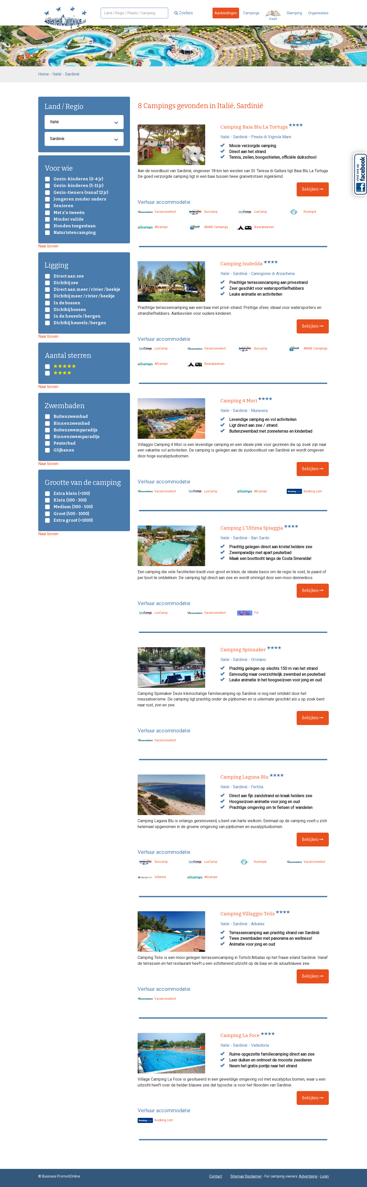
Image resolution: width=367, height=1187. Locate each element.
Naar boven (48, 246)
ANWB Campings (207, 227)
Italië (57, 74)
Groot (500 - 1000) (71, 513)
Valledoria (260, 1045)
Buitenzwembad (71, 416)
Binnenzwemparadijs (77, 436)
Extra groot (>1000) (73, 520)
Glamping (294, 13)
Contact (215, 1176)
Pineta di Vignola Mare (271, 136)
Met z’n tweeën (69, 212)
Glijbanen (64, 450)
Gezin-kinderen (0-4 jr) (78, 179)
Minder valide (69, 219)
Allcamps (153, 227)
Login (324, 1176)
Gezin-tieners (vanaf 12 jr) (81, 192)
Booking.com (304, 491)
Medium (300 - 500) (73, 507)
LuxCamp (252, 212)
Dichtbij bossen (70, 309)
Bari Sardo (260, 537)
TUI (247, 613)
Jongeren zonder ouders (80, 199)
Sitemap (237, 1176)
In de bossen (67, 303)
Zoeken (183, 12)
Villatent (152, 877)
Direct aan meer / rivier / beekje (87, 289)
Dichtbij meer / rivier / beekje (84, 296)
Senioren (64, 206)
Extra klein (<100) (72, 493)
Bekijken (312, 189)
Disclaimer (253, 1176)
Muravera (259, 410)
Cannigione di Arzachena (273, 273)
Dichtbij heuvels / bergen (80, 323)
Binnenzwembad (72, 423)
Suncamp (202, 212)
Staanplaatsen (255, 227)
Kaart (273, 15)
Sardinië (72, 74)
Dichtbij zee (66, 283)
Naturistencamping (75, 232)
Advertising (308, 1176)
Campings (251, 13)
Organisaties (318, 13)
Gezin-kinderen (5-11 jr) (78, 185)
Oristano (258, 659)
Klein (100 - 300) (70, 500)
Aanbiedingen (226, 13)
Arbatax (258, 923)
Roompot (301, 212)
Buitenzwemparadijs (76, 430)
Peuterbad (65, 443)
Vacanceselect (157, 212)
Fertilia (257, 786)
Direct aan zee (69, 276)
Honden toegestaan (75, 226)
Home (43, 74)
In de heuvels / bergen (77, 316)
